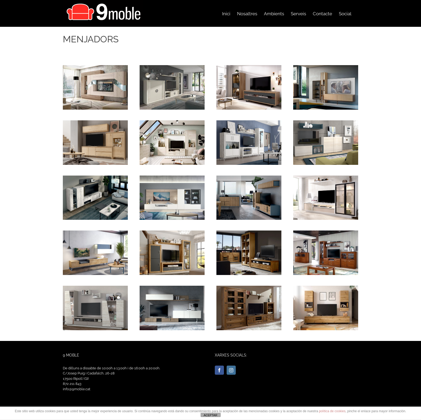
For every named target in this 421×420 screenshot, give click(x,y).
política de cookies (332, 411)
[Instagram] (231, 370)
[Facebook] (219, 370)
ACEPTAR (210, 415)
